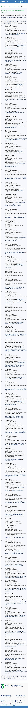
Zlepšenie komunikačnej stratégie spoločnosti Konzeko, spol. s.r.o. (15, 552)
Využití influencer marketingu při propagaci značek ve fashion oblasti (15, 287)
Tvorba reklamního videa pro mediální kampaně (15, 444)
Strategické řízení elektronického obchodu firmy (15, 474)
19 (10, 23)
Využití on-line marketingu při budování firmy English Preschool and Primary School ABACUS (16, 334)
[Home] (15, 2)
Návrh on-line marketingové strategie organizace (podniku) (15, 251)
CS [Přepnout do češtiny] (22, 1)
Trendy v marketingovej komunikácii (12, 112)
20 (12, 23)
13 (23, 21)
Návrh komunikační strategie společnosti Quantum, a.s (15, 632)
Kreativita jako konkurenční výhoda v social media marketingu (14, 489)
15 (2, 23)
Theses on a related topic (11, 34)
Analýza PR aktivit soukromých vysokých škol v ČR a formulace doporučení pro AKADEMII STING (15, 349)
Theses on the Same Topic (15, 6)
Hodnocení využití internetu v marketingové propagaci (15, 458)
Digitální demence (21, 644)
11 (19, 21)
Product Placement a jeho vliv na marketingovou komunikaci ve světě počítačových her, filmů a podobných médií (15, 364)
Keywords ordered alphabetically (8, 17)
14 (25, 21)
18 (8, 23)
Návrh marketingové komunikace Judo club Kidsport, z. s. (15, 177)
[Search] (19, 2)
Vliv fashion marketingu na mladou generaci (13, 671)
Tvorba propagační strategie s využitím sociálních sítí (15, 59)
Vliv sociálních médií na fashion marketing (15, 602)
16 (4, 23)
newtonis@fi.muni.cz (7, 696)
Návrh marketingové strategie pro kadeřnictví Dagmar (15, 589)
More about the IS (21, 700)
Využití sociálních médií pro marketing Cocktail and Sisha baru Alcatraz (15, 204)
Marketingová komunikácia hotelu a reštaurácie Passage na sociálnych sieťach (15, 301)
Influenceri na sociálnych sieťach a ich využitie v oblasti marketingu (14, 416)
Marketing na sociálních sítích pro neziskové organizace (14, 657)
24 (15, 23)
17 (6, 23)
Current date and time (21, 696)
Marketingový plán (21, 33)
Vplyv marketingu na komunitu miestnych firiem (15, 616)
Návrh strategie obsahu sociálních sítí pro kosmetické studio (15, 402)
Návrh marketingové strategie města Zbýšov (15, 388)
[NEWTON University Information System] (4, 1)
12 (21, 21)
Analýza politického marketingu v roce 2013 (15, 98)
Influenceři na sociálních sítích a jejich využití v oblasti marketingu (14, 86)
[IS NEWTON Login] (25, 2)
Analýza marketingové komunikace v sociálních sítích (15, 125)
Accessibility (19, 702)
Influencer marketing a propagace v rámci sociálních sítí (16, 138)
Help (4, 700)
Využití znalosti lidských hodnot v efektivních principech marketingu (14, 514)
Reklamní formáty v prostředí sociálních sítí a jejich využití (15, 164)
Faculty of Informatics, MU (17, 686)
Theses (5, 6)
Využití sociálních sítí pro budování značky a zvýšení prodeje (15, 238)
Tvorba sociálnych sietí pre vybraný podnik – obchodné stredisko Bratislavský (15, 47)
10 (17, 21)
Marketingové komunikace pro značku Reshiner (14, 265)
